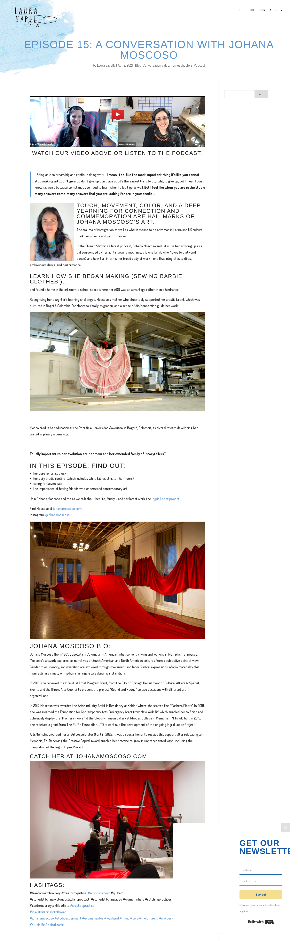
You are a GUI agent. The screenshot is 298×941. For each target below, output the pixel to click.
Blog (250, 10)
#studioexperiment (68, 918)
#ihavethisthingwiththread (48, 912)
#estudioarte (55, 924)
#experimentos (93, 918)
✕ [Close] (285, 828)
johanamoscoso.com (67, 508)
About (274, 10)
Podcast (199, 65)
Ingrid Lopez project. (166, 499)
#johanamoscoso (42, 918)
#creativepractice (82, 905)
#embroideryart (99, 893)
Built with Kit (261, 921)
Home (239, 10)
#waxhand (112, 918)
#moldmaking (149, 918)
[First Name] (260, 870)
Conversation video (156, 65)
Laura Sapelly (106, 65)
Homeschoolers (181, 65)
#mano (125, 918)
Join (262, 10)
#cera (134, 918)
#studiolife (38, 924)
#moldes (165, 918)
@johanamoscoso (57, 515)
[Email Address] (260, 881)
